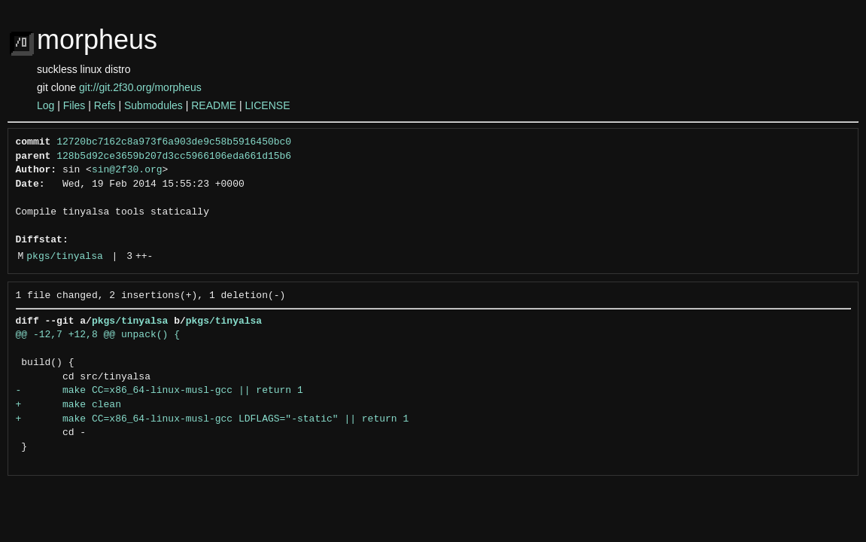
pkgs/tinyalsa (64, 256)
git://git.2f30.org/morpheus (140, 87)
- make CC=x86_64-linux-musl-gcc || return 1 (159, 390)
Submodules (153, 105)
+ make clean (68, 405)
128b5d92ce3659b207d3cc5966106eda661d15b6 (173, 156)
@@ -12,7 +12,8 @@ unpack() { (98, 335)
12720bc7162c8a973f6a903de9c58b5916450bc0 (173, 142)
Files (74, 105)
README (213, 105)
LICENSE (267, 105)
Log (45, 105)
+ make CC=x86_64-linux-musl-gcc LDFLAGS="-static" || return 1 (212, 419)
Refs (105, 105)
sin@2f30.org (127, 170)
